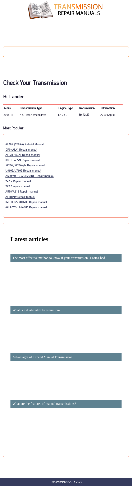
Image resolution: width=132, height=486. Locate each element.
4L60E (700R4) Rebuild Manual (24, 144)
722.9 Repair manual (18, 181)
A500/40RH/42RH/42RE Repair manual (29, 175)
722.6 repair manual (17, 186)
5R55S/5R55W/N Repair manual (25, 165)
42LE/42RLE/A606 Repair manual (26, 207)
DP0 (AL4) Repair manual (21, 149)
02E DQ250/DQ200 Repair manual (26, 202)
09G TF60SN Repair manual (22, 160)
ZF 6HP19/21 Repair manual (22, 154)
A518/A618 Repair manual (21, 191)
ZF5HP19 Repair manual (20, 196)
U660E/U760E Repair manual (23, 170)
